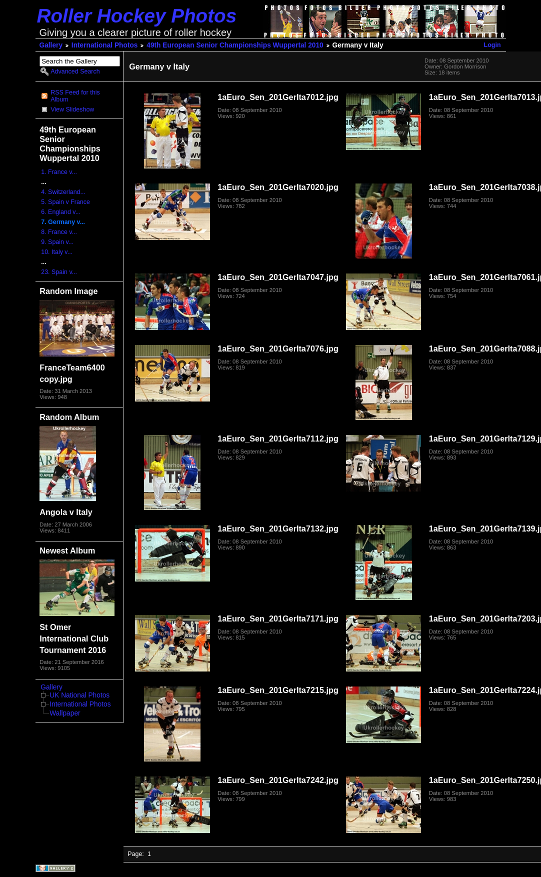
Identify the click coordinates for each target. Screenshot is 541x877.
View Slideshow (72, 109)
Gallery (51, 45)
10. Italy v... (56, 252)
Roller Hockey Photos (137, 15)
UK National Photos (80, 695)
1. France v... (59, 172)
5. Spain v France (65, 202)
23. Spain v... (59, 272)
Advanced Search (75, 71)
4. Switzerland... (63, 192)
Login (492, 45)
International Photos (105, 45)
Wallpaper (65, 713)
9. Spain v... (57, 242)
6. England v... (60, 212)
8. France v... (59, 232)
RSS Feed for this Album (75, 96)
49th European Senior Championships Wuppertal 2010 (234, 45)
